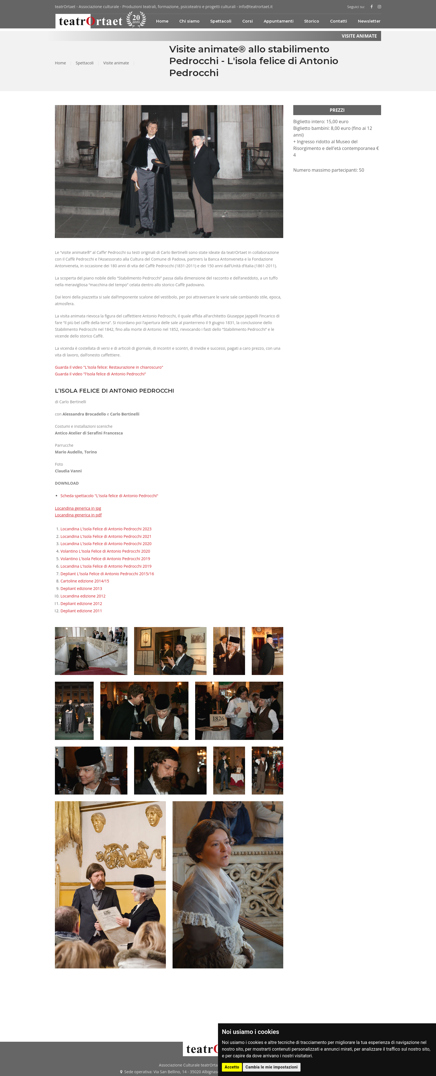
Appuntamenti (279, 21)
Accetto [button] (232, 1067)
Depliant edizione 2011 (81, 610)
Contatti (338, 21)
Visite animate (116, 62)
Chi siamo (189, 21)
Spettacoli (220, 21)
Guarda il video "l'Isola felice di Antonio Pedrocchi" (100, 374)
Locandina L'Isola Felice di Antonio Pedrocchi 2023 (106, 528)
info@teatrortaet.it (256, 6)
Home (162, 21)
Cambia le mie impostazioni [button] (272, 1067)
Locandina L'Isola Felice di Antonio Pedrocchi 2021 (106, 536)
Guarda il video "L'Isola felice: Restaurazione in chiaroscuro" (109, 367)
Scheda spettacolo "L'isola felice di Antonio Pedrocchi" (109, 495)
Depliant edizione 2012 (81, 603)
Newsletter (369, 21)
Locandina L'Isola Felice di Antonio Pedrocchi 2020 (106, 543)
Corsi (247, 21)
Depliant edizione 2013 (81, 588)
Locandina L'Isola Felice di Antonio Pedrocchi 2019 (106, 566)
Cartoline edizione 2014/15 (84, 581)
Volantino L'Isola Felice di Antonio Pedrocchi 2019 (105, 558)
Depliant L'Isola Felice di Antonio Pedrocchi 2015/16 (107, 573)
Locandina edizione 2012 (83, 596)
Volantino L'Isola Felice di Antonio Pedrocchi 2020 (105, 551)
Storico (311, 21)
